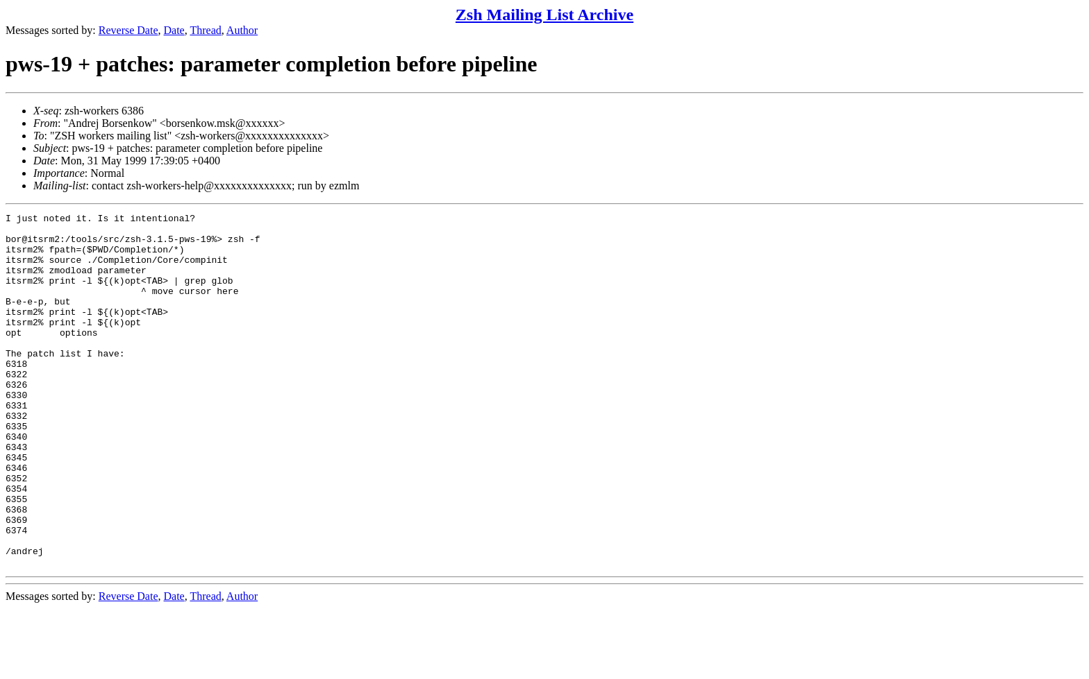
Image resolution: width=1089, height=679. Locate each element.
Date (174, 30)
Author (242, 30)
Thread (205, 30)
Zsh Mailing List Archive (544, 15)
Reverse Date (128, 30)
